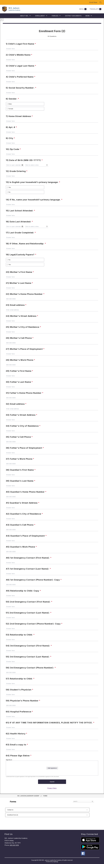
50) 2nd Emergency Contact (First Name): (29, 602)
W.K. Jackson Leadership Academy (28, 796)
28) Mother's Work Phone (20, 360)
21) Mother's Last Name (19, 283)
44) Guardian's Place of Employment (26, 536)
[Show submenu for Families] (55, 16)
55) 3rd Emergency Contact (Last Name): (28, 656)
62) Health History (16, 733)
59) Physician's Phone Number (23, 700)
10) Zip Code (13, 149)
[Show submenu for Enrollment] (40, 16)
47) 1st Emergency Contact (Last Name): (28, 569)
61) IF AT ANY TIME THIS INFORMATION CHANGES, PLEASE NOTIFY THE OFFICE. (50, 722)
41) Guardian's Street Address (22, 503)
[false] (83, 801)
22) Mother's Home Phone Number (25, 294)
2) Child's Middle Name (19, 55)
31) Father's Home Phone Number (24, 393)
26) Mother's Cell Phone (20, 338)
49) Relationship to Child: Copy (23, 591)
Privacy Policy (52, 788)
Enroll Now (93, 2)
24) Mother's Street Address (22, 316)
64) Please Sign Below (18, 755)
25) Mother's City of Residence (23, 327)
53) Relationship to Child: (20, 634)
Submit (52, 782)
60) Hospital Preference (19, 711)
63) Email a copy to (17, 744)
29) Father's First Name (19, 371)
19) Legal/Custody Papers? (21, 254)
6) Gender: (12, 99)
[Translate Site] (95, 9)
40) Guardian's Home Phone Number (26, 492)
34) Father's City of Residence (23, 426)
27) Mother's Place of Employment (25, 349)
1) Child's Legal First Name (21, 44)
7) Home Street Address (19, 116)
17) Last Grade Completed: (21, 232)
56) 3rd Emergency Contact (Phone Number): (31, 667)
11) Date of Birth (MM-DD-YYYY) (24, 160)
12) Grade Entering (16, 171)
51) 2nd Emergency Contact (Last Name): (28, 612)
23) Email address (16, 305)
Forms (45, 796)
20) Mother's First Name (20, 272)
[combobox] (36, 165)
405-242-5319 (14, 845)
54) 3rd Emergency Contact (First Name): (29, 645)
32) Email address (16, 404)
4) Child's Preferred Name (20, 77)
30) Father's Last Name (19, 382)
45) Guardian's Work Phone (21, 547)
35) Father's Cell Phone (19, 437)
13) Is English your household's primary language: (33, 182)
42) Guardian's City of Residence (24, 514)
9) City (10, 138)
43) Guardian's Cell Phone (20, 525)
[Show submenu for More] (87, 16)
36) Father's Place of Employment (25, 448)
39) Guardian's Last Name (20, 481)
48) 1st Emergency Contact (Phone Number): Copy (34, 580)
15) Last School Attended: (20, 210)
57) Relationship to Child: (20, 678)
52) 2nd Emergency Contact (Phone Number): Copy (34, 623)
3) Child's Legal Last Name (21, 66)
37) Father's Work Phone (20, 459)
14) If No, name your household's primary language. (34, 199)
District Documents (73, 16)
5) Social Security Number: (21, 88)
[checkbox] (7, 104)
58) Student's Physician (19, 689)
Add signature (52, 768)
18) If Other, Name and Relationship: (26, 243)
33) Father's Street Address (21, 415)
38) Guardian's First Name (21, 470)
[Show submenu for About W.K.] (24, 16)
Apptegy (55, 861)
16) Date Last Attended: (19, 221)
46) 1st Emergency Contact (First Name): (28, 558)
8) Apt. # (11, 127)
